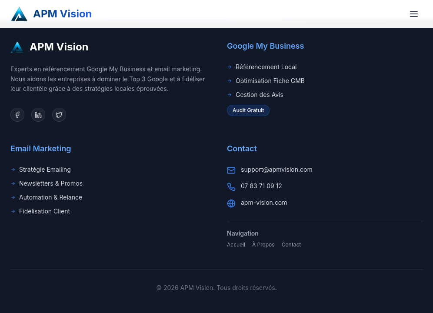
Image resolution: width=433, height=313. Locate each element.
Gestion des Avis (255, 94)
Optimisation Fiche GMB (266, 80)
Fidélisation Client (40, 211)
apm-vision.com (264, 202)
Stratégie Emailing (40, 169)
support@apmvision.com (277, 169)
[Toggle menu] (414, 14)
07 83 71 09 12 (261, 186)
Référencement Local (261, 66)
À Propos (263, 244)
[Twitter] (59, 115)
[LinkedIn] (38, 115)
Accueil (236, 244)
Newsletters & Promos (46, 183)
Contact (291, 244)
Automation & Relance (46, 197)
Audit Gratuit (248, 110)
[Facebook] (17, 115)
